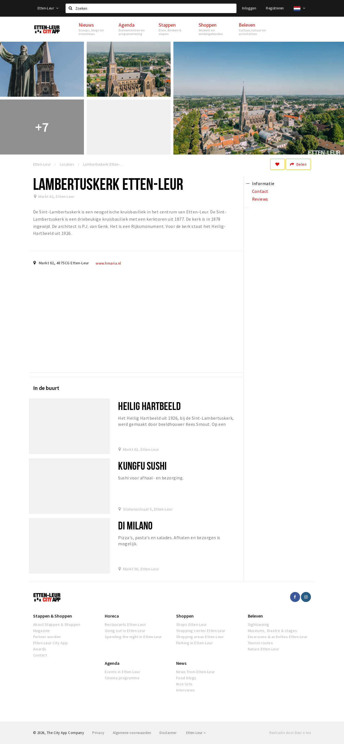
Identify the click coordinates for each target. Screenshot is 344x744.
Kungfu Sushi (142, 466)
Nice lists (184, 683)
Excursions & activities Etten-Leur (278, 636)
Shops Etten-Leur (191, 624)
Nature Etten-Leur (263, 648)
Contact (40, 655)
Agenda (112, 663)
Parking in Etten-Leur (194, 642)
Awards (39, 648)
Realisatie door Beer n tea (290, 732)
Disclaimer (167, 732)
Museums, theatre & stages (272, 630)
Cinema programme (122, 677)
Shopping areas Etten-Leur (200, 636)
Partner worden (47, 636)
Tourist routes (260, 642)
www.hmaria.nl (108, 263)
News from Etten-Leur (195, 671)
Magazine (41, 630)
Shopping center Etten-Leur (200, 630)
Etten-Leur (48, 8)
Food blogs (186, 677)
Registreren (275, 8)
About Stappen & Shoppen (56, 624)
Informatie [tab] (263, 183)
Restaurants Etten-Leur (125, 624)
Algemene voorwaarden (132, 732)
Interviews (185, 690)
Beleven (255, 616)
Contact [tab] (260, 191)
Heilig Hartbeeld (149, 406)
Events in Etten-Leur (123, 671)
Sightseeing (258, 624)
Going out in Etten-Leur (125, 630)
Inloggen (249, 8)
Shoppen (185, 616)
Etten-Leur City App (50, 642)
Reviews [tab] (260, 199)
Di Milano (135, 525)
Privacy (98, 732)
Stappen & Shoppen (52, 616)
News (181, 663)
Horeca (112, 616)
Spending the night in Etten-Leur (133, 636)
